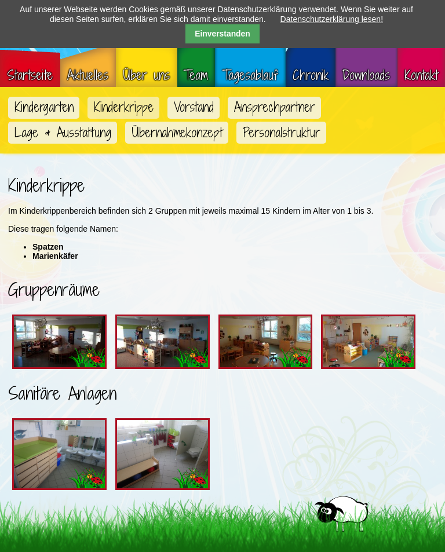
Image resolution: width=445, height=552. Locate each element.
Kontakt (421, 75)
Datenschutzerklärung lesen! (331, 19)
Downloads (366, 75)
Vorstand (194, 107)
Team (196, 75)
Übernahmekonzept (177, 132)
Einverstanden (222, 33)
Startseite (30, 75)
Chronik (311, 75)
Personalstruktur (281, 132)
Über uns (146, 75)
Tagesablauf (250, 75)
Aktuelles (87, 75)
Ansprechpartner (274, 107)
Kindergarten (44, 107)
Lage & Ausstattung (62, 132)
